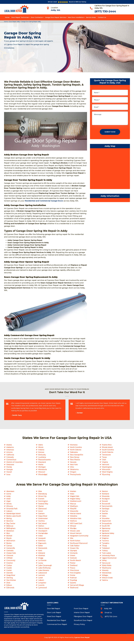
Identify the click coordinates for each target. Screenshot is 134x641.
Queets (73, 583)
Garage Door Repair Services (55, 17)
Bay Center (10, 523)
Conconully (10, 560)
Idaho (40, 445)
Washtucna (106, 568)
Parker (72, 563)
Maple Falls (74, 496)
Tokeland (106, 548)
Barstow (9, 521)
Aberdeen (10, 491)
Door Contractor (37, 17)
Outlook (73, 558)
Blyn (8, 533)
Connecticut (11, 460)
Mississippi (42, 474)
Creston (9, 563)
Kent (40, 551)
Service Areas (91, 17)
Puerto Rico (107, 445)
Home (7, 17)
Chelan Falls (11, 553)
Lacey (40, 563)
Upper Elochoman (109, 558)
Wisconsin (106, 469)
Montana (73, 445)
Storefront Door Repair (83, 620)
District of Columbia (14, 462)
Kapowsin (42, 543)
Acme (8, 494)
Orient (72, 555)
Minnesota (42, 469)
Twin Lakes (106, 553)
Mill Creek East (76, 523)
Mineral (73, 526)
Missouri (41, 472)
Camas (9, 546)
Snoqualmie (107, 523)
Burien (8, 543)
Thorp (104, 546)
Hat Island (42, 523)
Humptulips (43, 533)
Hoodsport (42, 531)
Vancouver (106, 563)
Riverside (105, 496)
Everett (41, 499)
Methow (73, 521)
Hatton (41, 526)
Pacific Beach (75, 560)
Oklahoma (74, 469)
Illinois (40, 447)
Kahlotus (41, 541)
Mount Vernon (75, 533)
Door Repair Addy (14, 21)
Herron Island (43, 528)
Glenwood (42, 509)
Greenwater (43, 518)
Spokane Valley (108, 533)
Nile (71, 538)
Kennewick (42, 548)
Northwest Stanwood (78, 543)
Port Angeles (75, 573)
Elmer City (42, 496)
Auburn (9, 511)
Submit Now (110, 132)
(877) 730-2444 (105, 11)
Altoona (9, 506)
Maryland (42, 462)
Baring (9, 518)
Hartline (41, 521)
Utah (104, 460)
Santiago (105, 509)
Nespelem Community (79, 536)
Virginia (105, 462)
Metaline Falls (75, 518)
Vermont (105, 464)
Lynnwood (42, 588)
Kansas (41, 452)
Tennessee (106, 455)
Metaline (73, 516)
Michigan (42, 467)
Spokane (105, 531)
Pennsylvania (75, 474)
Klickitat (41, 555)
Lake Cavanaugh (45, 565)
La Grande (42, 560)
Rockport (106, 499)
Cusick (9, 568)
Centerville (10, 548)
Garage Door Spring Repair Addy (31, 21)
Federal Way (43, 504)
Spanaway (106, 528)
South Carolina (108, 450)
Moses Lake (75, 531)
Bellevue (9, 526)
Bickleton (10, 531)
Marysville (74, 511)
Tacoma (105, 541)
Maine (40, 464)
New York (74, 464)
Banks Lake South (13, 516)
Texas (104, 457)
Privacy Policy (79, 624)
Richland (105, 494)
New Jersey (74, 457)
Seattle (105, 513)
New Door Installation (76, 17)
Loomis (41, 585)
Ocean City (74, 548)
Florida (9, 467)
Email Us (108, 613)
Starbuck (105, 536)
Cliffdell (9, 558)
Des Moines (11, 580)
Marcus (73, 504)
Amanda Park (11, 509)
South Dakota (107, 452)
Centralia (9, 551)
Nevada (73, 462)
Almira (8, 504)
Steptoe (105, 538)
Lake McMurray (44, 568)
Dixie (8, 583)
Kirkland (41, 553)
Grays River (42, 516)
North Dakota (75, 450)
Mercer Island (75, 513)
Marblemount (75, 501)
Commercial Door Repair (57, 624)
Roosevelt (106, 504)
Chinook (9, 555)
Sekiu (104, 516)
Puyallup (73, 580)
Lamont (41, 575)
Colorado (10, 457)
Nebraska (74, 452)
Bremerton (10, 541)
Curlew (9, 565)
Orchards (74, 553)
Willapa (105, 575)
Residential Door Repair (56, 620)
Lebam (41, 580)
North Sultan (75, 541)
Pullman (73, 578)
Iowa (8, 474)
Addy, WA (55, 10)
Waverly (105, 570)
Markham (74, 506)
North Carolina (76, 447)
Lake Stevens (43, 570)
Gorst (40, 511)
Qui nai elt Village (77, 585)
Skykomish (106, 521)
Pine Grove (74, 570)
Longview (42, 583)
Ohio (72, 467)
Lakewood (42, 573)
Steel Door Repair (54, 616)
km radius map (110, 169)
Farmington (43, 501)
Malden (73, 491)
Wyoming (106, 474)
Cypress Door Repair (82, 637)
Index (40, 536)
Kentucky (42, 455)
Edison (9, 585)
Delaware (10, 464)
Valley (104, 560)
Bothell (9, 536)
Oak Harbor (74, 546)
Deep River (10, 575)
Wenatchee (106, 573)
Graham (41, 513)
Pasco (72, 568)
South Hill (106, 526)
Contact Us (102, 17)
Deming (9, 578)
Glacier (41, 506)
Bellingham (10, 528)
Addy (8, 496)
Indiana (41, 450)
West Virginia (107, 472)
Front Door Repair (81, 608)
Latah (40, 578)
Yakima (105, 580)
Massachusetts (44, 460)
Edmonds (10, 588)
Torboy (105, 551)
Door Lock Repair (54, 612)
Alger (8, 501)
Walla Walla (106, 565)
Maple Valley (75, 499)
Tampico (105, 543)
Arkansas (10, 450)
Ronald (105, 501)
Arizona (9, 452)
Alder (8, 499)
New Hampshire (76, 455)
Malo (72, 494)
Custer (9, 570)
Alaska (9, 445)
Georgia (9, 469)
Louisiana (42, 457)
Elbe (40, 491)
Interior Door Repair (82, 612)
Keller (40, 546)
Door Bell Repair (53, 608)
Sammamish (107, 506)
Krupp (40, 558)
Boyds (8, 538)
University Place (108, 555)
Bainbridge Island (13, 513)
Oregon (73, 472)
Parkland (73, 565)
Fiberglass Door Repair (83, 616)
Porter (72, 575)
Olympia (73, 551)
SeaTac (105, 511)
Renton (105, 491)
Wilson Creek (107, 578)
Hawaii (9, 472)
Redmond (74, 588)
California (10, 455)
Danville (9, 573)
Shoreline (105, 518)
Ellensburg (42, 494)
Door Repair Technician (20, 17)
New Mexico (75, 460)
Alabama (10, 447)
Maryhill (73, 509)
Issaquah (42, 538)
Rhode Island (107, 447)
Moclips (73, 528)
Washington (107, 467)
